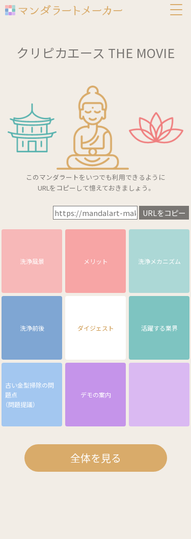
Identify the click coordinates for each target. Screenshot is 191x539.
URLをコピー (164, 212)
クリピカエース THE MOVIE (95, 52)
